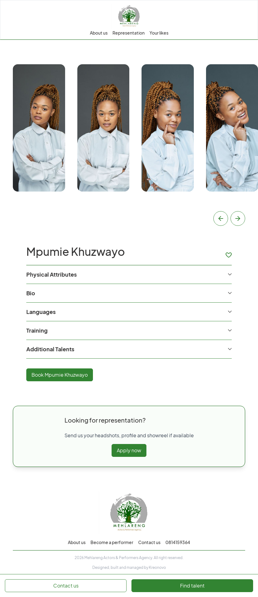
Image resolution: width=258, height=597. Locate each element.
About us (99, 32)
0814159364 (177, 542)
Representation (128, 32)
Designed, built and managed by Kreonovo (129, 567)
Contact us (149, 542)
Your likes (158, 32)
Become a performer (111, 542)
